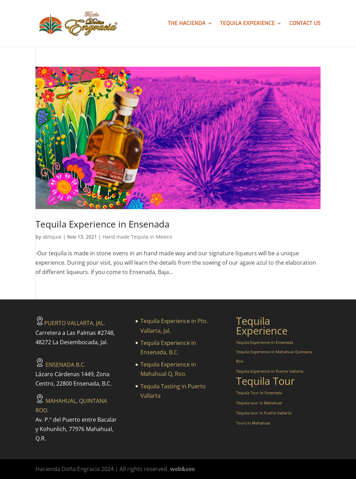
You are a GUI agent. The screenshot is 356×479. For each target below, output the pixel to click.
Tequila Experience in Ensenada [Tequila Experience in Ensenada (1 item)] (264, 342)
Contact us (305, 23)
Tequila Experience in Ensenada (102, 224)
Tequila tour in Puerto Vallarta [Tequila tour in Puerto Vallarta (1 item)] (263, 413)
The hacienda (186, 23)
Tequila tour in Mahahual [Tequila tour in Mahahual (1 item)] (259, 402)
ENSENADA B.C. (60, 365)
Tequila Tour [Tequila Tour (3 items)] (265, 381)
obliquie (52, 236)
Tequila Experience (247, 23)
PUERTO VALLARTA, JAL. (70, 323)
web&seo (182, 469)
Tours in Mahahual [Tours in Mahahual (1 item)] (253, 423)
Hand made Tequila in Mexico (137, 236)
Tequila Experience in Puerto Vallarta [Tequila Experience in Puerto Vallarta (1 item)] (269, 371)
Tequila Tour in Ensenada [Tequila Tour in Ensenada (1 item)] (259, 392)
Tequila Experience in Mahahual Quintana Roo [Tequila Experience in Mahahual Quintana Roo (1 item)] (274, 356)
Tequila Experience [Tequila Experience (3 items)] (262, 325)
